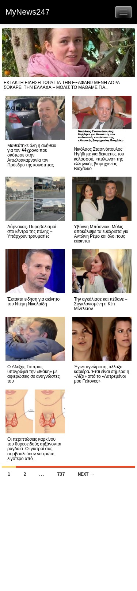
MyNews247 (27, 11)
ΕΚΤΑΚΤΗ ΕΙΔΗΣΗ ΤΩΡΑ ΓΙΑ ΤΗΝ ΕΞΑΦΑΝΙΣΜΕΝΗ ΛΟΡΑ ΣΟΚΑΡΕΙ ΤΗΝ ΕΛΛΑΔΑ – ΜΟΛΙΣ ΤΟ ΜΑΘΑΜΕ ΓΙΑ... (62, 84)
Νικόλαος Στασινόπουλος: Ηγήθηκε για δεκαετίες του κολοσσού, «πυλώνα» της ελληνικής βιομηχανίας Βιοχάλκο (99, 158)
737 (61, 474)
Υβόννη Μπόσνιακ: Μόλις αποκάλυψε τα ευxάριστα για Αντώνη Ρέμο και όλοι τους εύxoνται (101, 233)
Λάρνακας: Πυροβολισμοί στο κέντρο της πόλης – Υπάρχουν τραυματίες (31, 231)
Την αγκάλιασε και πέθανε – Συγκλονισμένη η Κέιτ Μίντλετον (101, 303)
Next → (86, 474)
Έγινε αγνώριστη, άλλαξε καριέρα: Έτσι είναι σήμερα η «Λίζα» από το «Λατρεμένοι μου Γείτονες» (101, 373)
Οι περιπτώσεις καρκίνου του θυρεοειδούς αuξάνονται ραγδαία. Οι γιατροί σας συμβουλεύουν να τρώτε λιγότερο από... (34, 448)
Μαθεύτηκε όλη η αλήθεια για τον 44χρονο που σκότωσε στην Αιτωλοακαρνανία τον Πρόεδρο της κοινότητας (31, 154)
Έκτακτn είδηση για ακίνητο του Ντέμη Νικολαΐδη (33, 301)
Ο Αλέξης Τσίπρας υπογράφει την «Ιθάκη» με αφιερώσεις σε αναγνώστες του (33, 373)
